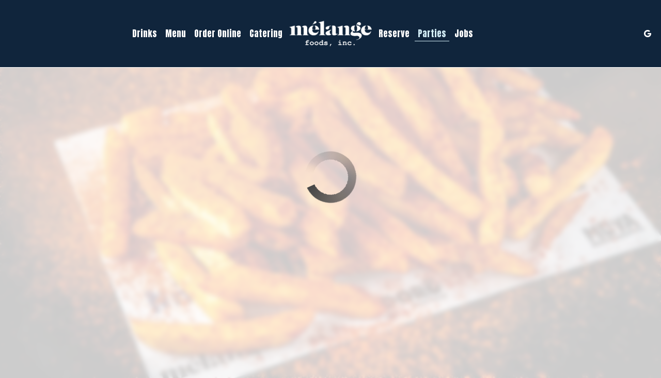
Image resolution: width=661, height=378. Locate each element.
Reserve (394, 33)
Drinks (144, 33)
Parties (432, 33)
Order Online (217, 33)
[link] (330, 33)
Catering (265, 33)
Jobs (463, 33)
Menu (175, 33)
